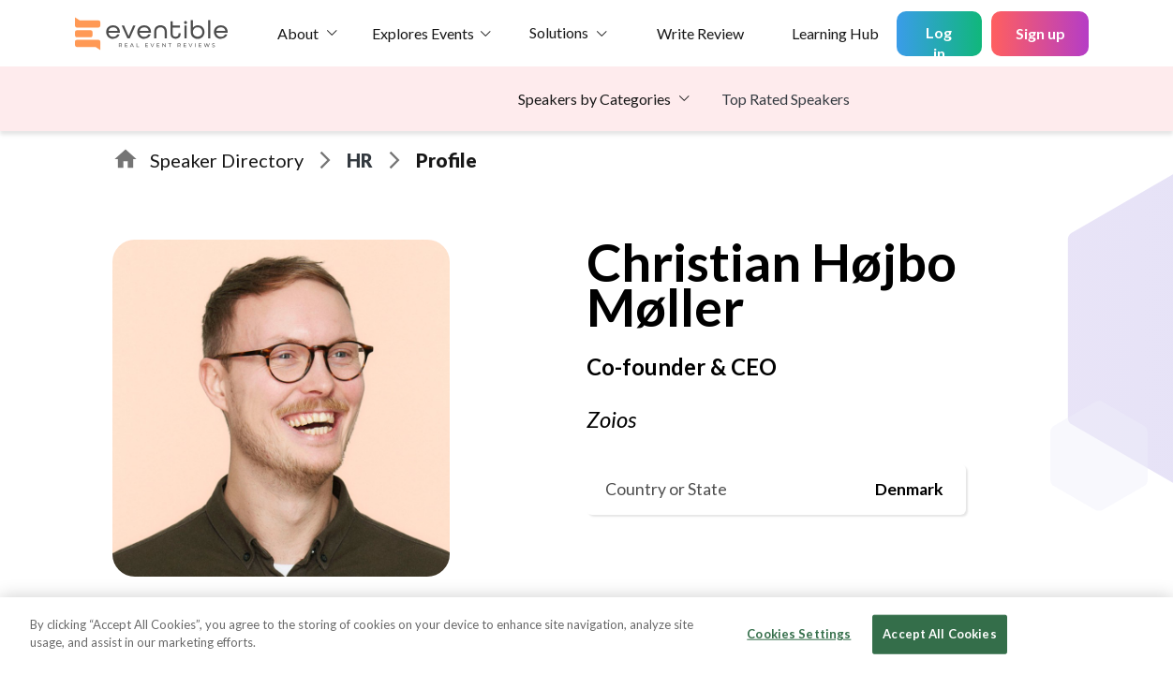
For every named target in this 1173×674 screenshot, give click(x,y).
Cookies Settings (799, 633)
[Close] (1143, 633)
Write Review (700, 33)
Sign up (1040, 33)
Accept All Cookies (939, 633)
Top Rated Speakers (785, 99)
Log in (939, 39)
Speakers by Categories (594, 99)
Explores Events (423, 33)
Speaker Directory (227, 160)
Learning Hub (835, 33)
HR (360, 160)
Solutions (558, 32)
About (298, 33)
